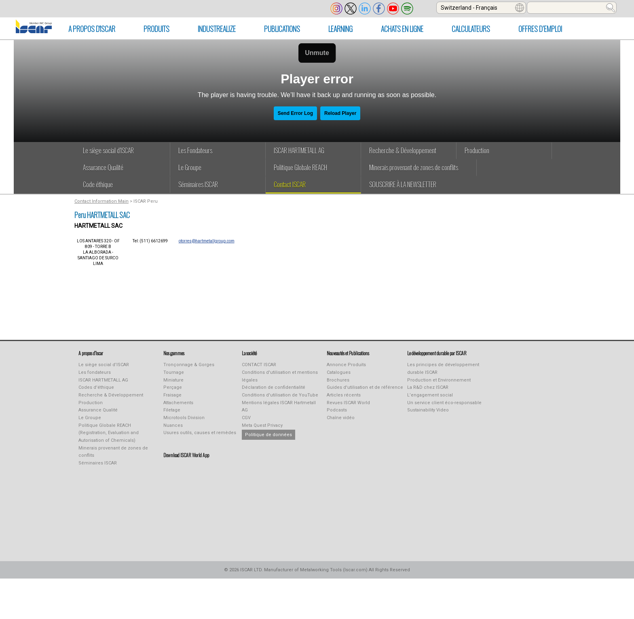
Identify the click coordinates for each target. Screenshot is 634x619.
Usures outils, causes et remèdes (199, 432)
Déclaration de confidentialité (273, 387)
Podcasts (337, 410)
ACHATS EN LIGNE (402, 28)
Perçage (172, 387)
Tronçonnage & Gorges (188, 364)
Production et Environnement (439, 380)
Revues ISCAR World (348, 402)
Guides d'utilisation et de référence (365, 387)
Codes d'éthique (96, 387)
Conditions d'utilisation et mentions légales (280, 376)
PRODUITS (156, 28)
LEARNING (340, 28)
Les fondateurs (94, 372)
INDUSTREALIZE (217, 28)
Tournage (173, 372)
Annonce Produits (346, 364)
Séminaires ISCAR (97, 463)
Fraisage (172, 395)
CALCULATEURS (471, 28)
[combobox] (481, 7)
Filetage (171, 410)
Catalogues (339, 372)
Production (90, 402)
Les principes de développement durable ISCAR (443, 368)
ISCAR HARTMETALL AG (103, 380)
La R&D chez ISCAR (427, 387)
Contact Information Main (101, 201)
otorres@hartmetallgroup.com (207, 241)
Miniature (173, 380)
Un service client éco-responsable (444, 402)
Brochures (338, 380)
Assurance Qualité (98, 410)
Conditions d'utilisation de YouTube (280, 395)
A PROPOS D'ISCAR (91, 28)
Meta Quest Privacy (262, 425)
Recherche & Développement (110, 395)
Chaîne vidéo (341, 417)
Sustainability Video (428, 410)
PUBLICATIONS (282, 28)
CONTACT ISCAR (259, 364)
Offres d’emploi (540, 28)
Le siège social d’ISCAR (103, 364)
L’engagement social (430, 395)
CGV (246, 417)
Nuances (173, 425)
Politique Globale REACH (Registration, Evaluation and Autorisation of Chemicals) (108, 433)
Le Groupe (89, 417)
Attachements (178, 402)
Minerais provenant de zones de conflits (113, 451)
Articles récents (344, 395)
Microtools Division (184, 417)
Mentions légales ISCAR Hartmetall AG (279, 406)
